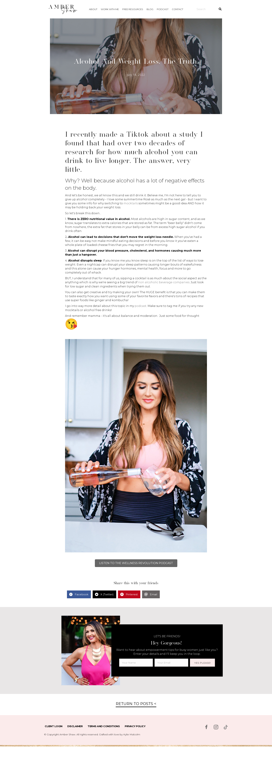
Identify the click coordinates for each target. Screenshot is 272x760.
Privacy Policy (135, 726)
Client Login (53, 726)
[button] (202, 663)
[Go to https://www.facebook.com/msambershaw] (206, 727)
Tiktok (136, 134)
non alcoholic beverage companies (163, 282)
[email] (171, 663)
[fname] (136, 663)
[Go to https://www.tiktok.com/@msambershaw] (225, 727)
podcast (140, 306)
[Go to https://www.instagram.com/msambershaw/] (216, 727)
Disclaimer (75, 726)
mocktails (131, 203)
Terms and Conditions (104, 726)
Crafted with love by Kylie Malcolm (119, 734)
